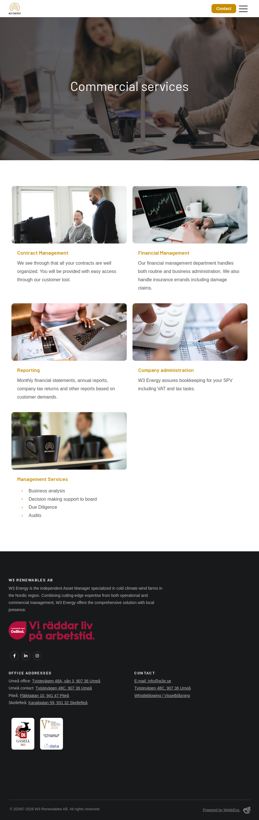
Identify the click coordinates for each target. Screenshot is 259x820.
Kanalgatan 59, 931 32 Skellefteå (57, 702)
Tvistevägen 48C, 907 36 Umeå (63, 688)
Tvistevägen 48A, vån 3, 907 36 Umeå (66, 681)
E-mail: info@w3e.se (152, 681)
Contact (223, 8)
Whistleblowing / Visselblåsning (162, 695)
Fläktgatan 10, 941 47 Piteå (44, 695)
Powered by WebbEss (226, 810)
